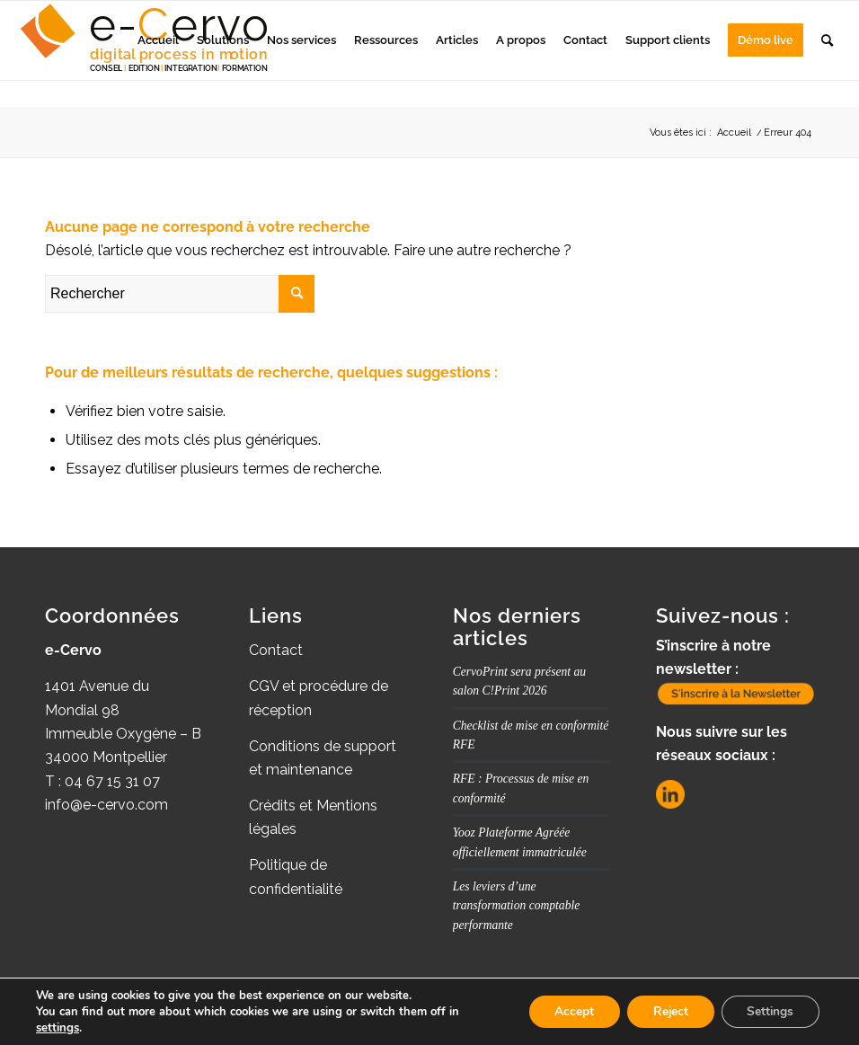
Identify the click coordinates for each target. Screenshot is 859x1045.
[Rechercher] (827, 40)
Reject (666, 1011)
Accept (567, 1011)
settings (57, 1028)
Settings (769, 1011)
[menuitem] (158, 40)
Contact (276, 650)
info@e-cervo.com (106, 804)
